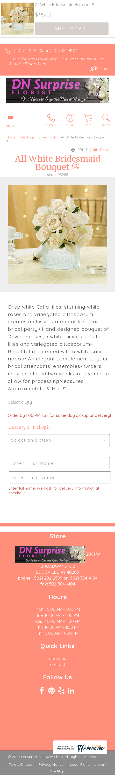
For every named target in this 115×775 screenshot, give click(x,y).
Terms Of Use (20, 764)
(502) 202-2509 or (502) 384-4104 (45, 50)
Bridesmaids (47, 137)
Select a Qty (20, 402)
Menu (10, 125)
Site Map (57, 771)
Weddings (26, 137)
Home (11, 137)
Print (79, 149)
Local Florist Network (88, 764)
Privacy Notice (51, 764)
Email (101, 149)
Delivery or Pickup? (28, 427)
